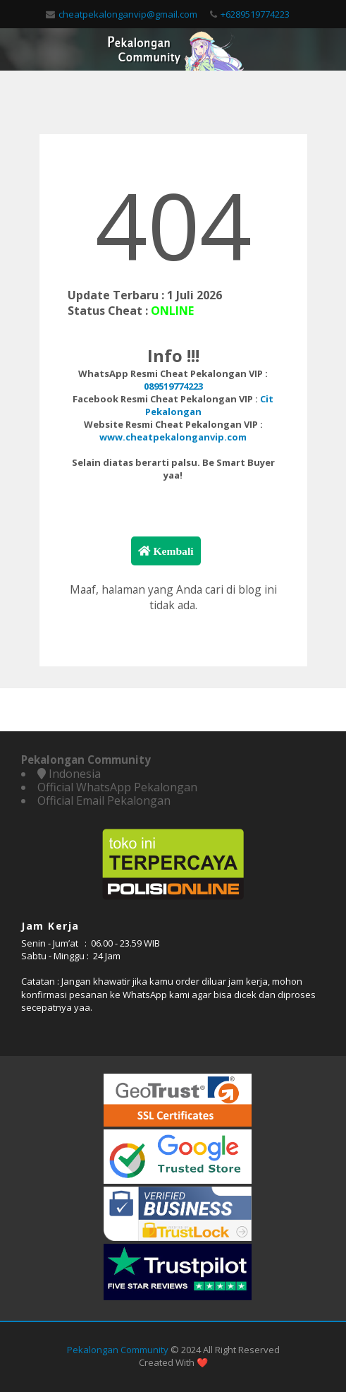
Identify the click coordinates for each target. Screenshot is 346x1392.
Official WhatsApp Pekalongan (117, 787)
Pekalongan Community (117, 1349)
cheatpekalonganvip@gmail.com (127, 14)
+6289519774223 (255, 14)
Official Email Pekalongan (104, 800)
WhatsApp (145, 994)
